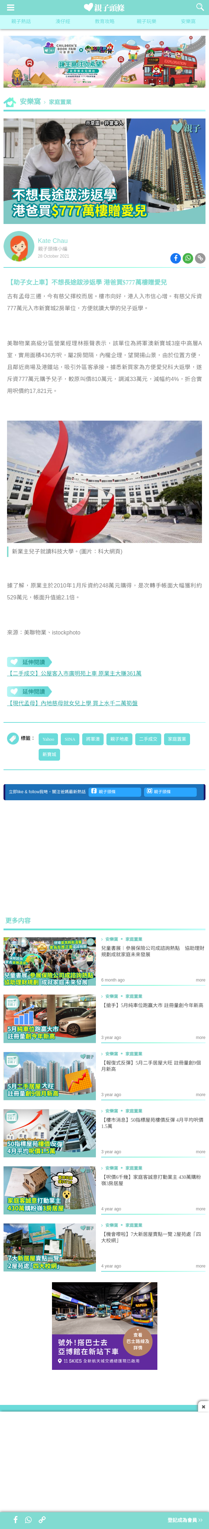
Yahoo (48, 739)
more (200, 980)
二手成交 (148, 739)
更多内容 (18, 921)
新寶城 (49, 754)
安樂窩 (188, 22)
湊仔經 (62, 22)
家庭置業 (60, 103)
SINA (70, 739)
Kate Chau (53, 241)
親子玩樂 (146, 22)
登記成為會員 (185, 1520)
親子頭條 (103, 791)
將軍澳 (93, 739)
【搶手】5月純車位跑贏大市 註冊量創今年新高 (152, 1005)
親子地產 (119, 739)
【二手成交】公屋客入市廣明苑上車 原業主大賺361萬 (74, 674)
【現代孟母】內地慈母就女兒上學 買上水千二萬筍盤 (72, 704)
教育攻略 (105, 22)
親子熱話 (21, 22)
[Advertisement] (104, 858)
